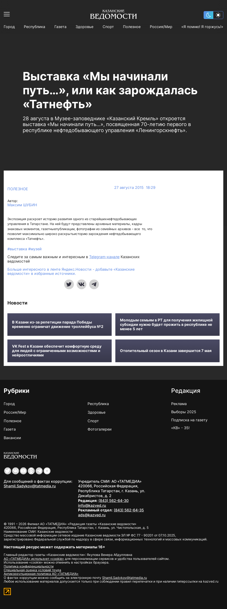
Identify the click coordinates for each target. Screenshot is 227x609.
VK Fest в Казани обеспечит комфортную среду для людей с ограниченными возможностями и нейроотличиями (56, 350)
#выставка (17, 249)
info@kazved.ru (92, 505)
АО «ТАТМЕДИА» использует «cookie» (34, 559)
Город (9, 27)
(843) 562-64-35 (129, 510)
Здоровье (84, 27)
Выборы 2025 (183, 411)
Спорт (108, 27)
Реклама (179, 403)
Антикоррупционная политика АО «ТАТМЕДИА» (41, 574)
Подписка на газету (189, 420)
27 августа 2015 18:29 (134, 187)
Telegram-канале (104, 256)
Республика (34, 27)
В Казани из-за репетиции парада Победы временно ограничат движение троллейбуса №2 (57, 324)
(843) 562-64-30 (113, 500)
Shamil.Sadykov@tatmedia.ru (30, 486)
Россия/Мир (161, 27)
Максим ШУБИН (22, 205)
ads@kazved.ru (92, 515)
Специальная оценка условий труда (32, 570)
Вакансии (12, 437)
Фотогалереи (100, 429)
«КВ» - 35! (180, 427)
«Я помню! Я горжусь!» (202, 27)
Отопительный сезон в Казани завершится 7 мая (165, 351)
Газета (60, 27)
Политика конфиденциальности (29, 566)
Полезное (132, 27)
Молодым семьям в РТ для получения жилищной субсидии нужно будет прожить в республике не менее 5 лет (166, 324)
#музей (35, 249)
